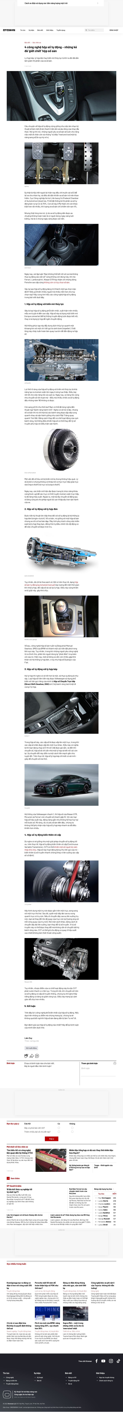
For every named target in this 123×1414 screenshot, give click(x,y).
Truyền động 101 (73, 1380)
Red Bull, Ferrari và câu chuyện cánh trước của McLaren (78, 1191)
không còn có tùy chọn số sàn (56, 282)
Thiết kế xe (67, 1331)
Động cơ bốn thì (11, 1380)
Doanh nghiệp (12, 1331)
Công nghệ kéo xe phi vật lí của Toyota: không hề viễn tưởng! (102, 1285)
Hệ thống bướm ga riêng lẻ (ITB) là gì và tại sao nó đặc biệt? (79, 1167)
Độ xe (70, 1384)
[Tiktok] (118, 1361)
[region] (61, 14)
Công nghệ (95, 1291)
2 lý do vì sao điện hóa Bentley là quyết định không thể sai (19, 1326)
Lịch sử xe (38, 1291)
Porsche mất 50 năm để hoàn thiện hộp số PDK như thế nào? (46, 1285)
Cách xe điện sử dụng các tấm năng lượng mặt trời (46, 3)
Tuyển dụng (61, 30)
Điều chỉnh (76, 1331)
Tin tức (22, 30)
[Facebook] (97, 1361)
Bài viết (40, 30)
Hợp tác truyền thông (106, 1377)
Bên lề (39, 1380)
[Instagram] (111, 1361)
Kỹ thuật (40, 1377)
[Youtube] (103, 1361)
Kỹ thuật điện (82, 1291)
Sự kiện (31, 30)
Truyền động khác (13, 1291)
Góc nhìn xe (36, 42)
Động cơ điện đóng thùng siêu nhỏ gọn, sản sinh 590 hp (74, 1285)
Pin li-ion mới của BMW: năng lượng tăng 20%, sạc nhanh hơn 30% (47, 1326)
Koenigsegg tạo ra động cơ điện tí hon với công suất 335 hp (19, 1285)
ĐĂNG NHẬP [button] (113, 30)
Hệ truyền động (31, 1048)
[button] (9, 30)
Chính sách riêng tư (106, 1380)
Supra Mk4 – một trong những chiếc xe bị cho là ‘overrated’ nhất (73, 1326)
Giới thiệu (49, 30)
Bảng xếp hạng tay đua (103, 1189)
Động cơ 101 (72, 1377)
